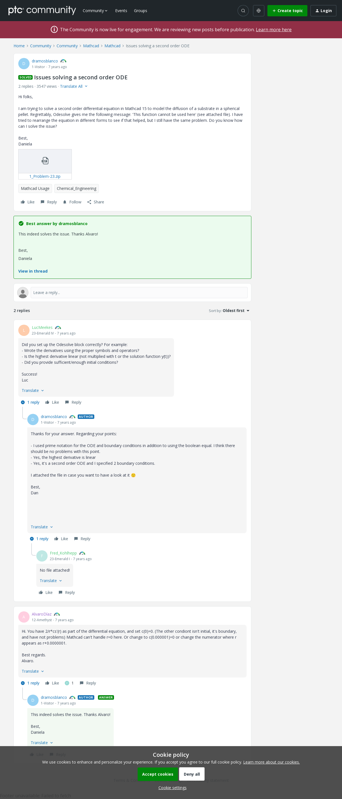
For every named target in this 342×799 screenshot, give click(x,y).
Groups (140, 10)
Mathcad (91, 45)
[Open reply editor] (132, 293)
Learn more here (274, 29)
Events (121, 10)
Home (19, 45)
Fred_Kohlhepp (63, 553)
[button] (287, 10)
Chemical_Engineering (76, 188)
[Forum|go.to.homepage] (42, 10)
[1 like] (69, 683)
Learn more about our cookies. (271, 762)
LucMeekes (42, 327)
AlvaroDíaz (42, 614)
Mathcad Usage (35, 188)
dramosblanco (45, 61)
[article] (132, 365)
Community (40, 45)
